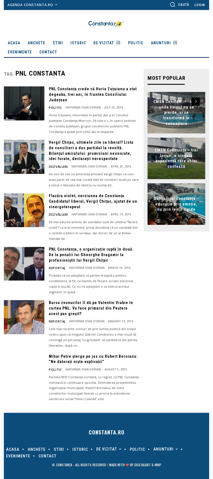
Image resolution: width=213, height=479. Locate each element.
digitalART (142, 463)
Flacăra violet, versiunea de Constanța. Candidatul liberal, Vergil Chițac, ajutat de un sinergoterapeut (93, 200)
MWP (157, 463)
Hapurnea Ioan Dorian (81, 107)
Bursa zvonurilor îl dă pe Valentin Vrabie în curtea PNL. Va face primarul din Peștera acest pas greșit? (91, 307)
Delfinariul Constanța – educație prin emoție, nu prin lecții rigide (176, 203)
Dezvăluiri (57, 166)
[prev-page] (186, 101)
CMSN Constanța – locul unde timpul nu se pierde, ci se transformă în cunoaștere (176, 112)
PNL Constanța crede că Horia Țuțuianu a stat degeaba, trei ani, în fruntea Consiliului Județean (93, 94)
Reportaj (56, 267)
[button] (179, 4)
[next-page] (196, 101)
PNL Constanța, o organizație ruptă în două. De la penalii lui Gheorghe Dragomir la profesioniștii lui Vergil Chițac (91, 253)
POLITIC (54, 107)
